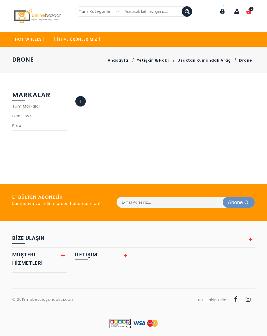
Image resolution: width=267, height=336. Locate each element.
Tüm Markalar (26, 106)
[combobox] (98, 11)
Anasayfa (118, 60)
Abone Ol (239, 202)
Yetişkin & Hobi (153, 60)
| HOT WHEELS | (28, 39)
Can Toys (22, 116)
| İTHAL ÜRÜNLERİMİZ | (77, 39)
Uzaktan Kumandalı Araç (205, 60)
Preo (16, 125)
